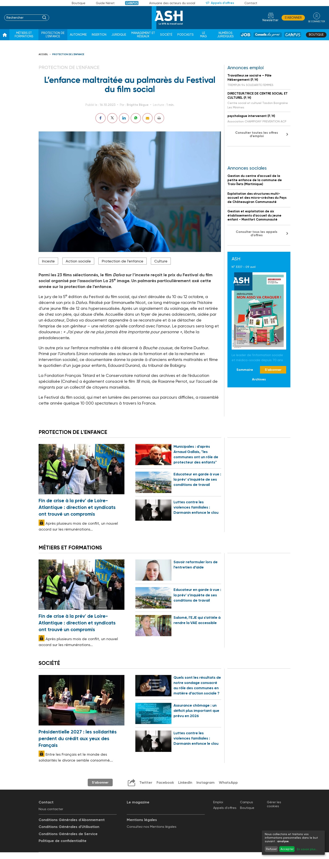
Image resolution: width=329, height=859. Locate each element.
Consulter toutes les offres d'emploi (256, 134)
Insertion (99, 34)
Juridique (118, 34)
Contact (250, 3)
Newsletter (270, 20)
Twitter (145, 783)
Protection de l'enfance (52, 34)
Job (246, 34)
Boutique (78, 3)
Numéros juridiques (225, 34)
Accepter (287, 849)
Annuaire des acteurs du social (172, 3)
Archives (259, 379)
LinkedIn (185, 783)
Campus (132, 3)
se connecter (316, 21)
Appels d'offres (222, 3)
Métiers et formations (24, 34)
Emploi (218, 803)
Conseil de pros (267, 34)
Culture (160, 261)
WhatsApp (228, 783)
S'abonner (293, 17)
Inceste (48, 261)
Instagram (205, 783)
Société (166, 34)
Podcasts (185, 34)
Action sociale (78, 261)
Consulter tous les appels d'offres (256, 233)
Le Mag (203, 34)
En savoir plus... (307, 849)
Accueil (43, 54)
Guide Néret (105, 3)
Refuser (271, 849)
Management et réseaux (143, 34)
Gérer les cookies (274, 804)
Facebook (164, 783)
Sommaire (244, 370)
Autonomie (78, 34)
